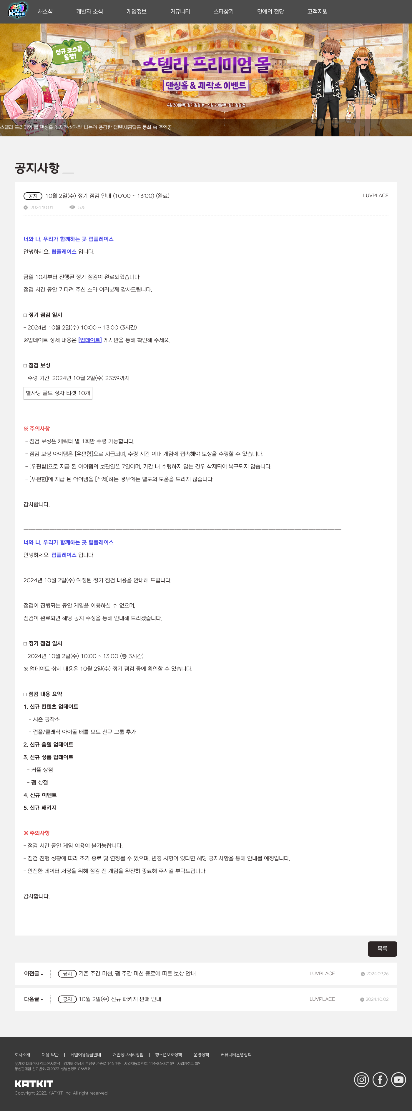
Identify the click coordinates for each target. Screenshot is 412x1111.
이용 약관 (50, 1055)
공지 (33, 196)
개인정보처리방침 (128, 1055)
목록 (383, 949)
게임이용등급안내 (85, 1055)
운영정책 (201, 1055)
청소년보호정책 (168, 1055)
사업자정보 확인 (189, 1064)
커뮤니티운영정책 (236, 1055)
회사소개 (22, 1055)
